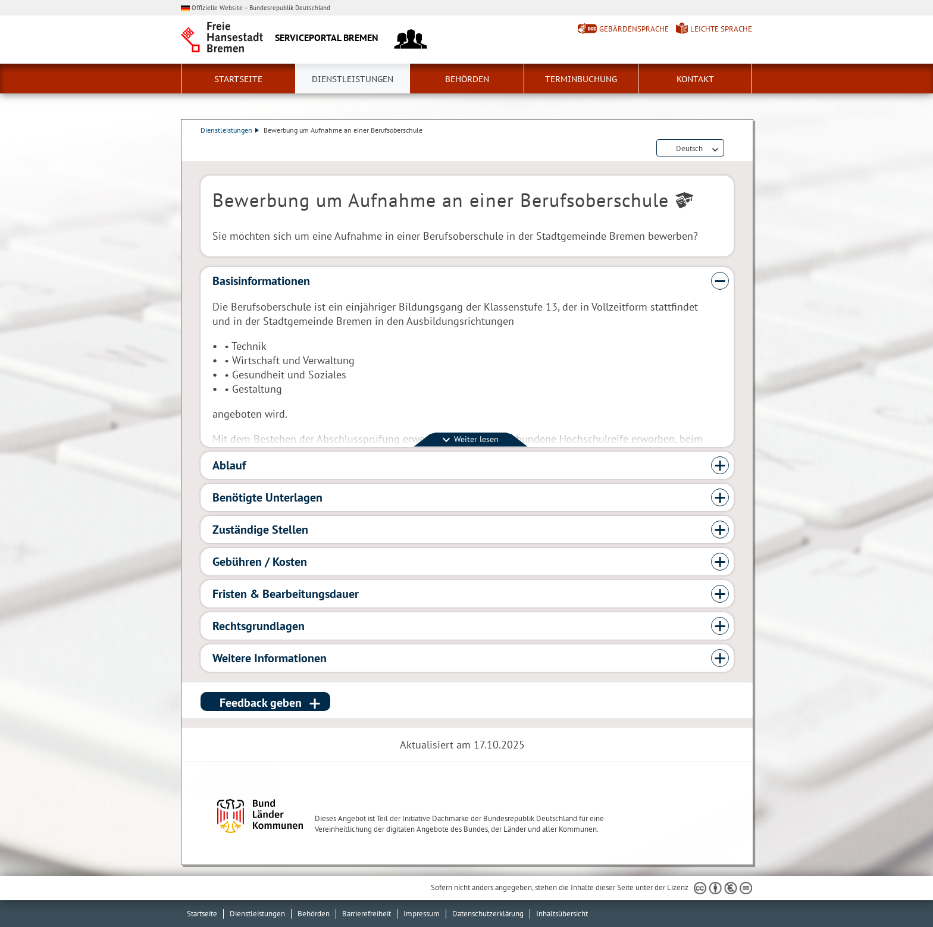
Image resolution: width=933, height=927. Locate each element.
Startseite (238, 79)
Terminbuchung (581, 79)
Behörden (467, 79)
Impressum (421, 914)
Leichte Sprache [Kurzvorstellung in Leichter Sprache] (721, 29)
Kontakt (695, 79)
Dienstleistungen (352, 79)
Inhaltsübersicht (562, 914)
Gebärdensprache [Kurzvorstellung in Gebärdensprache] (634, 29)
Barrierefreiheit (366, 914)
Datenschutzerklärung (488, 914)
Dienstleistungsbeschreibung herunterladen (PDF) (731, 149)
